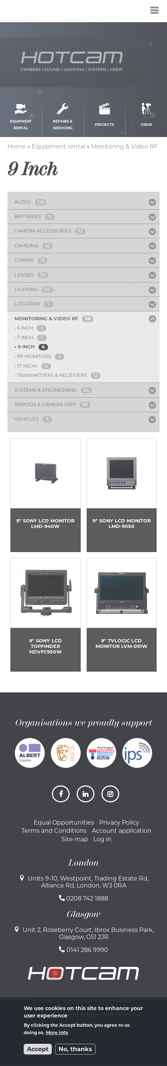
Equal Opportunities (64, 822)
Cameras (26, 245)
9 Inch (26, 347)
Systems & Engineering (45, 390)
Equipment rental (58, 146)
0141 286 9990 (87, 949)
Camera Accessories (42, 231)
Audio (22, 202)
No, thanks (75, 1049)
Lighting (26, 289)
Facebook (61, 796)
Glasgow (83, 914)
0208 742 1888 (87, 898)
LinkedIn (86, 796)
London (84, 863)
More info (57, 1032)
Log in (102, 839)
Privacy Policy (119, 822)
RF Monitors (34, 356)
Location (27, 304)
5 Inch (25, 328)
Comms (24, 260)
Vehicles (26, 419)
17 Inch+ (27, 366)
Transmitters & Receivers (52, 375)
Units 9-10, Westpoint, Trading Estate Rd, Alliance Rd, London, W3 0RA (88, 882)
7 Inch (25, 337)
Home (16, 146)
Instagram (111, 796)
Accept (38, 1049)
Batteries (27, 216)
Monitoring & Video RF (124, 146)
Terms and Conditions (54, 830)
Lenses (24, 275)
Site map (74, 839)
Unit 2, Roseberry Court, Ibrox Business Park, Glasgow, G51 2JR (88, 933)
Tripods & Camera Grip (45, 404)
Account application (121, 830)
